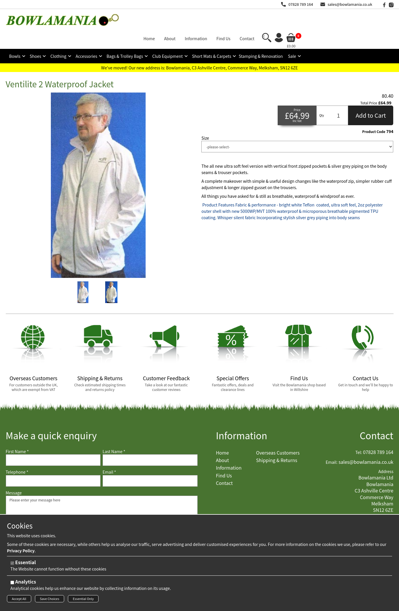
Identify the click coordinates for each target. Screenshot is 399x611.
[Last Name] (150, 440)
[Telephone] (53, 461)
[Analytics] (12, 584)
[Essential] (12, 565)
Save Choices (49, 600)
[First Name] (53, 440)
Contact (377, 415)
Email (109, 452)
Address (385, 452)
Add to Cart (371, 96)
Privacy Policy (21, 552)
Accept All (19, 600)
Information (241, 415)
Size (205, 118)
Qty (321, 96)
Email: (331, 443)
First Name (17, 432)
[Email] (150, 461)
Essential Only (83, 600)
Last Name (114, 432)
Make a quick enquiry (51, 415)
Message (14, 473)
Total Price (368, 83)
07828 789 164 (300, 4)
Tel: (358, 433)
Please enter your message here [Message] (102, 505)
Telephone (17, 452)
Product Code (373, 112)
